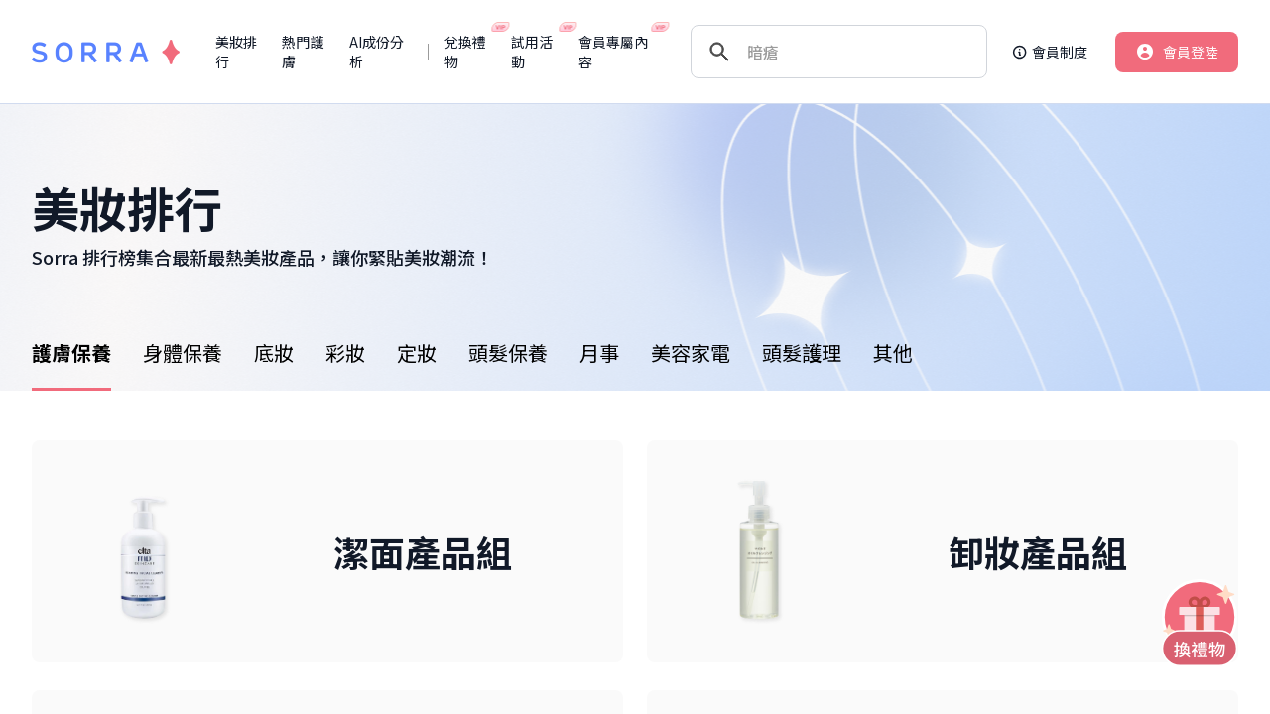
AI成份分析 (376, 51)
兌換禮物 (469, 51)
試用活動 (536, 51)
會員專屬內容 (616, 51)
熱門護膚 (302, 51)
